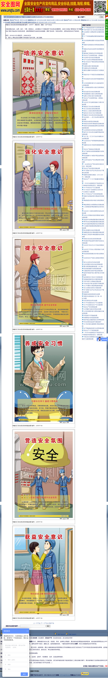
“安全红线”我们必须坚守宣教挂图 (94, 283)
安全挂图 (15, 17)
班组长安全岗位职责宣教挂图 (92, 239)
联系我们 (51, 17)
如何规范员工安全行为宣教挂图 (93, 277)
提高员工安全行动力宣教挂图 (92, 113)
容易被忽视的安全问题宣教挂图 (93, 279)
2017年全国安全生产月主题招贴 (93, 302)
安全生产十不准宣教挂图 (91, 330)
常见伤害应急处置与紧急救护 (92, 322)
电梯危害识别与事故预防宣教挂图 (94, 232)
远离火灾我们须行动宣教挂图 (92, 96)
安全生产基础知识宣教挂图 (92, 149)
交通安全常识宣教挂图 (90, 68)
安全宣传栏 (39, 17)
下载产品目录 (60, 634)
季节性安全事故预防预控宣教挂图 (94, 221)
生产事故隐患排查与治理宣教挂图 (94, 328)
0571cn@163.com (65, 675)
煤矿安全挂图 (23, 22)
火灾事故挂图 (76, 20)
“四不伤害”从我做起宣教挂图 (92, 281)
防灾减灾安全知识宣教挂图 (92, 91)
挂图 (14, 20)
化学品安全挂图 (41, 20)
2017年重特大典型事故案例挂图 (93, 285)
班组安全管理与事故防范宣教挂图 (94, 123)
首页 (5, 17)
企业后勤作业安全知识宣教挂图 (93, 264)
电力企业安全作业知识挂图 (92, 262)
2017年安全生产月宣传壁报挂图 (93, 194)
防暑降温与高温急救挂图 (91, 317)
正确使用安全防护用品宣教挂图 (93, 271)
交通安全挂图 (59, 20)
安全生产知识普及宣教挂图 (92, 168)
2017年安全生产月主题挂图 (92, 187)
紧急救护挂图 (43, 22)
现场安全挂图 (51, 20)
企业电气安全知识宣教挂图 (92, 57)
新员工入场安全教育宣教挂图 (92, 111)
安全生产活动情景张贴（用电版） (94, 55)
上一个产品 (36, 623)
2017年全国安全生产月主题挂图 (93, 305)
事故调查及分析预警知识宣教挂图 (94, 204)
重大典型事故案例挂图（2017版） (94, 266)
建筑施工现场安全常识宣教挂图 (93, 53)
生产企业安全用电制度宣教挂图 (93, 59)
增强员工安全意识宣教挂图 (92, 106)
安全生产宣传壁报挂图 (90, 307)
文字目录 (45, 17)
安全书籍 (21, 17)
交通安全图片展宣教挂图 (91, 66)
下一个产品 (44, 623)
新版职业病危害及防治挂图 (92, 294)
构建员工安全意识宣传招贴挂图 (93, 115)
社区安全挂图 (51, 22)
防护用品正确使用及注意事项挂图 (94, 320)
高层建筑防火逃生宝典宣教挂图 (93, 94)
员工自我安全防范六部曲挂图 (92, 288)
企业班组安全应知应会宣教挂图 (93, 130)
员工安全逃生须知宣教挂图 (92, 109)
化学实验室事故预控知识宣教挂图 (94, 224)
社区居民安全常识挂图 (90, 300)
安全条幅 (27, 17)
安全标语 (9, 17)
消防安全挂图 (24, 20)
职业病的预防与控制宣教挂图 (92, 268)
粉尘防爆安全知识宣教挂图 (92, 230)
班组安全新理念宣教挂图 (91, 121)
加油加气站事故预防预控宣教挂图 (94, 219)
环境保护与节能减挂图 (90, 315)
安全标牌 (32, 17)
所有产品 (51, 623)
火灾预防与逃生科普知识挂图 (92, 309)
